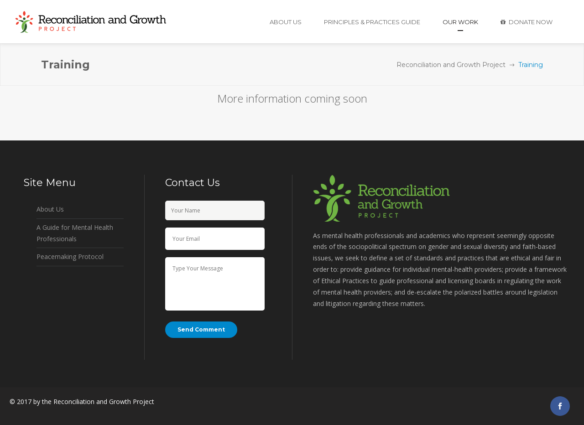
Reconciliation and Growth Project (451, 65)
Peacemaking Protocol (70, 256)
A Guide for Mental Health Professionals (74, 233)
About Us (50, 209)
